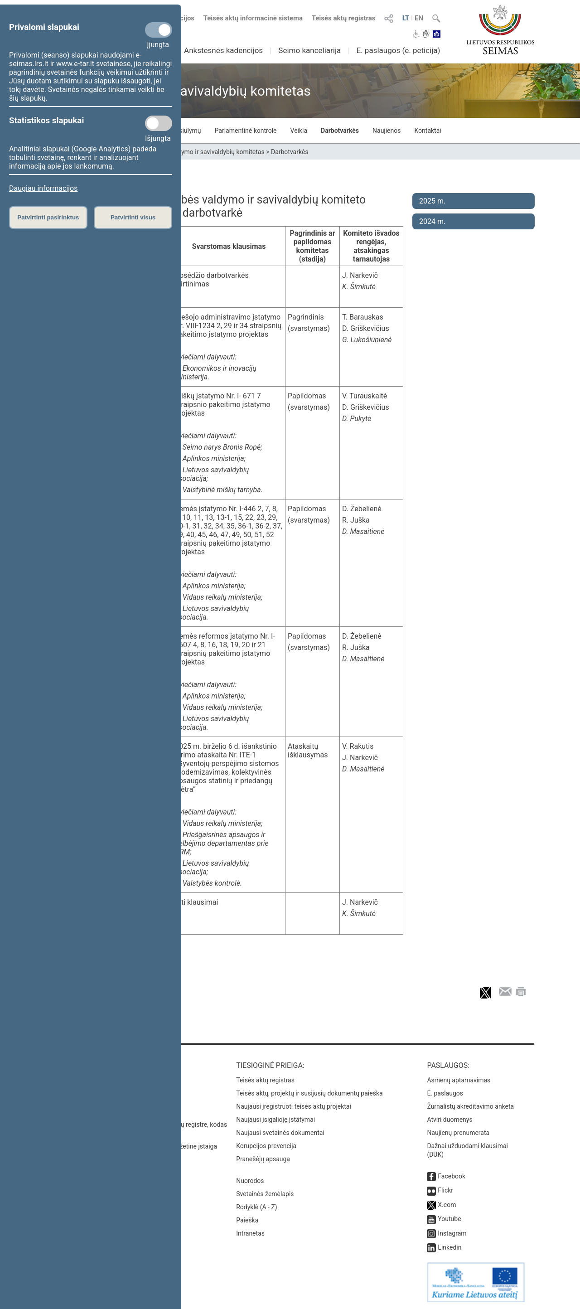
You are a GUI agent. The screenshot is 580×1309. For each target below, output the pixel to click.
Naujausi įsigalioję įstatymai (275, 1119)
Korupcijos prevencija (266, 1145)
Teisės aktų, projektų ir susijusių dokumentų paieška (309, 1093)
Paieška (247, 1220)
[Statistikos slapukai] (158, 123)
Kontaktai (428, 130)
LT (406, 18)
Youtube (449, 1218)
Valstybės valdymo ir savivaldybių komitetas (202, 151)
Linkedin (449, 1247)
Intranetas (250, 1233)
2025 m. (432, 201)
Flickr (445, 1190)
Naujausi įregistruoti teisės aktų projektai (293, 1106)
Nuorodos (250, 1180)
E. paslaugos (445, 1093)
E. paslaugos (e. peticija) (398, 50)
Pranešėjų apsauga (263, 1159)
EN (419, 18)
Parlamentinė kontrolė (246, 130)
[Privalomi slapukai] (158, 30)
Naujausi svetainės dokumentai (280, 1132)
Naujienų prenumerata (458, 1132)
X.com (447, 1204)
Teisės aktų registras (344, 18)
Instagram (452, 1233)
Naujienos (386, 130)
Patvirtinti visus (133, 217)
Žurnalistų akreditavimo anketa (470, 1106)
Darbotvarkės (340, 130)
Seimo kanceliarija (309, 50)
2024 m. (432, 221)
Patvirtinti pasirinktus (48, 217)
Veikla (299, 130)
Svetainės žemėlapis (265, 1193)
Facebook (451, 1176)
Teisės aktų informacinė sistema (253, 18)
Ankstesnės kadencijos (223, 50)
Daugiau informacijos (43, 188)
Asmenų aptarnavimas (458, 1080)
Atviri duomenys (449, 1119)
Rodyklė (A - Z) (256, 1207)
